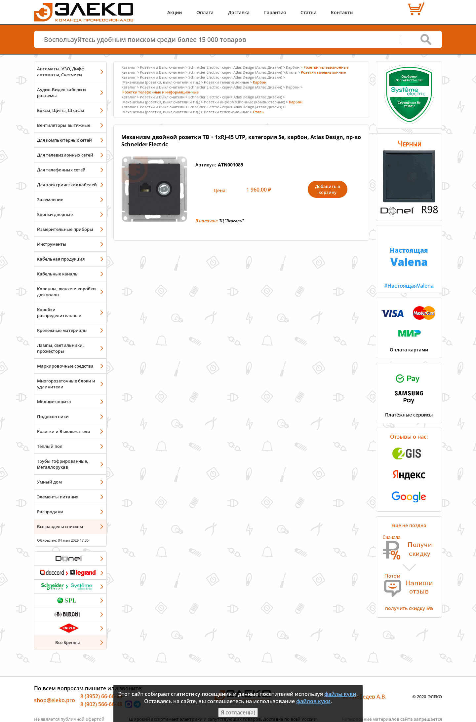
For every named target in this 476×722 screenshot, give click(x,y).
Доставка (239, 12)
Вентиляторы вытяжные (63, 125)
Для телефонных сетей (61, 170)
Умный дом (49, 482)
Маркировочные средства (65, 366)
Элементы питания (57, 497)
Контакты (342, 12)
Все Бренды (67, 642)
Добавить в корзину (327, 189)
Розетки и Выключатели (63, 431)
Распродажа (50, 512)
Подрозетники (53, 416)
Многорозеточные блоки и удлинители (66, 384)
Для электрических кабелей (67, 185)
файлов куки (313, 701)
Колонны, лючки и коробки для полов (66, 292)
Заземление (50, 199)
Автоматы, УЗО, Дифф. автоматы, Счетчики (61, 72)
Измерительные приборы (65, 229)
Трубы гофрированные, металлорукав (62, 464)
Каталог (128, 67)
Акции (174, 12)
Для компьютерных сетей (64, 140)
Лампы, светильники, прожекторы (60, 348)
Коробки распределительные (59, 312)
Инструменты (51, 244)
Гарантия (275, 12)
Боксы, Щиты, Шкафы (60, 110)
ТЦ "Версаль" (231, 221)
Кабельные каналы (58, 274)
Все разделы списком (60, 526)
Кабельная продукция (61, 259)
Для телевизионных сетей (65, 155)
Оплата (205, 12)
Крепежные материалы (62, 330)
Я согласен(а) (238, 712)
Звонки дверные (55, 214)
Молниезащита (54, 402)
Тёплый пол (49, 446)
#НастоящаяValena (409, 257)
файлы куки (340, 694)
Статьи (308, 12)
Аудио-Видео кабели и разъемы (61, 92)
